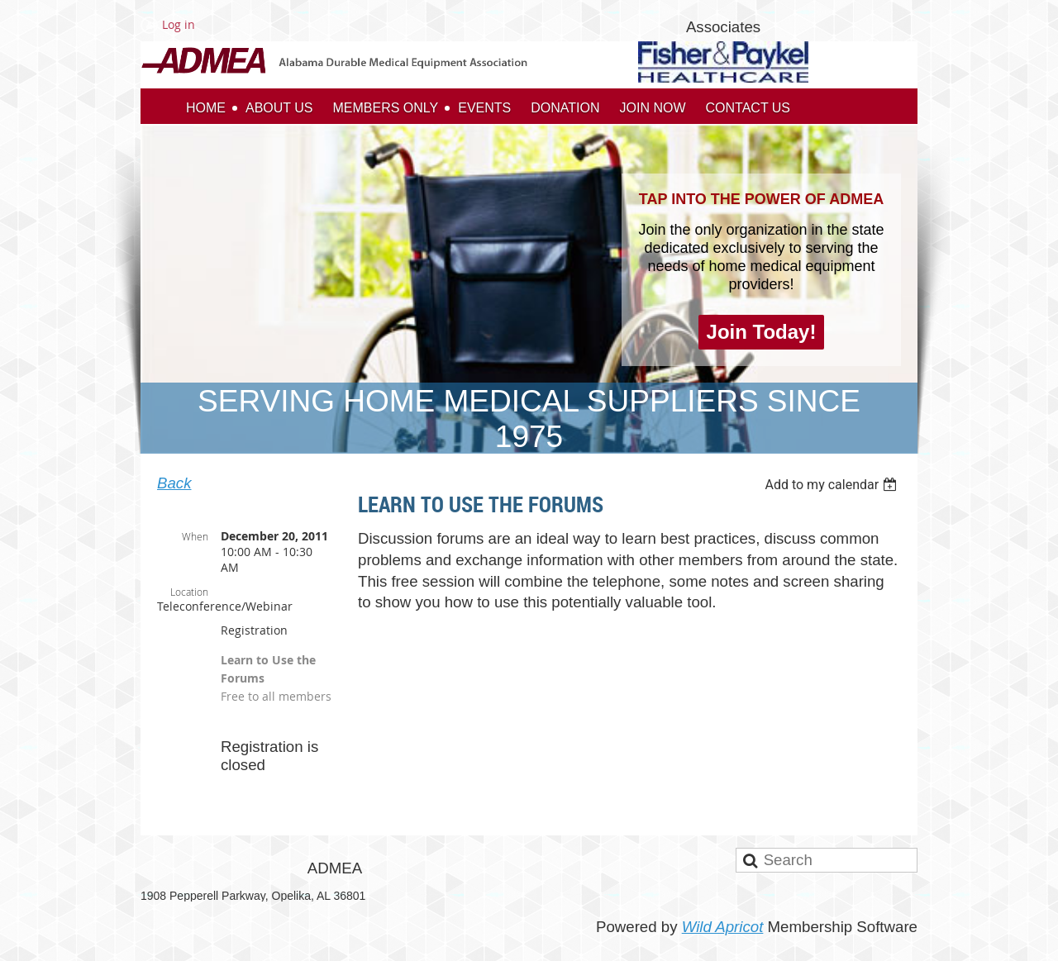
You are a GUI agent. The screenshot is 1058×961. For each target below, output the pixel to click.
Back (174, 483)
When (195, 536)
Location (189, 591)
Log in (178, 24)
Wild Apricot (723, 926)
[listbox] (833, 484)
